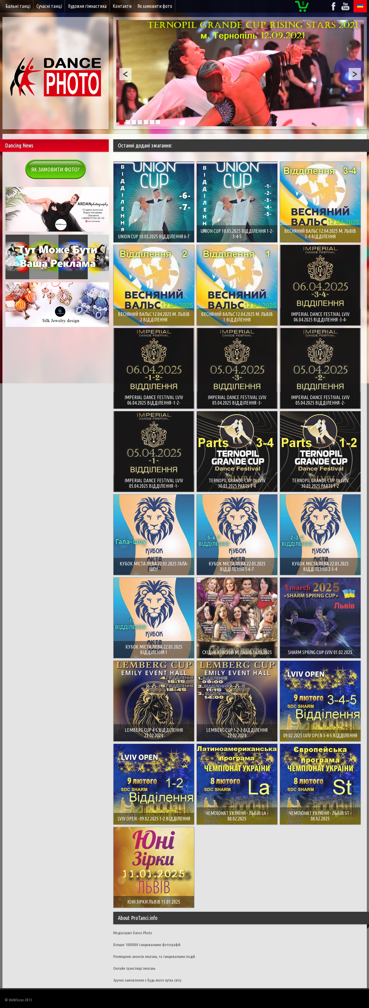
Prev (125, 74)
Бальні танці (17, 6)
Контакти (122, 6)
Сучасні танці (49, 6)
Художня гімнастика (87, 6)
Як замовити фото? (55, 169)
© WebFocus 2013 (18, 1000)
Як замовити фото (155, 6)
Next (355, 74)
